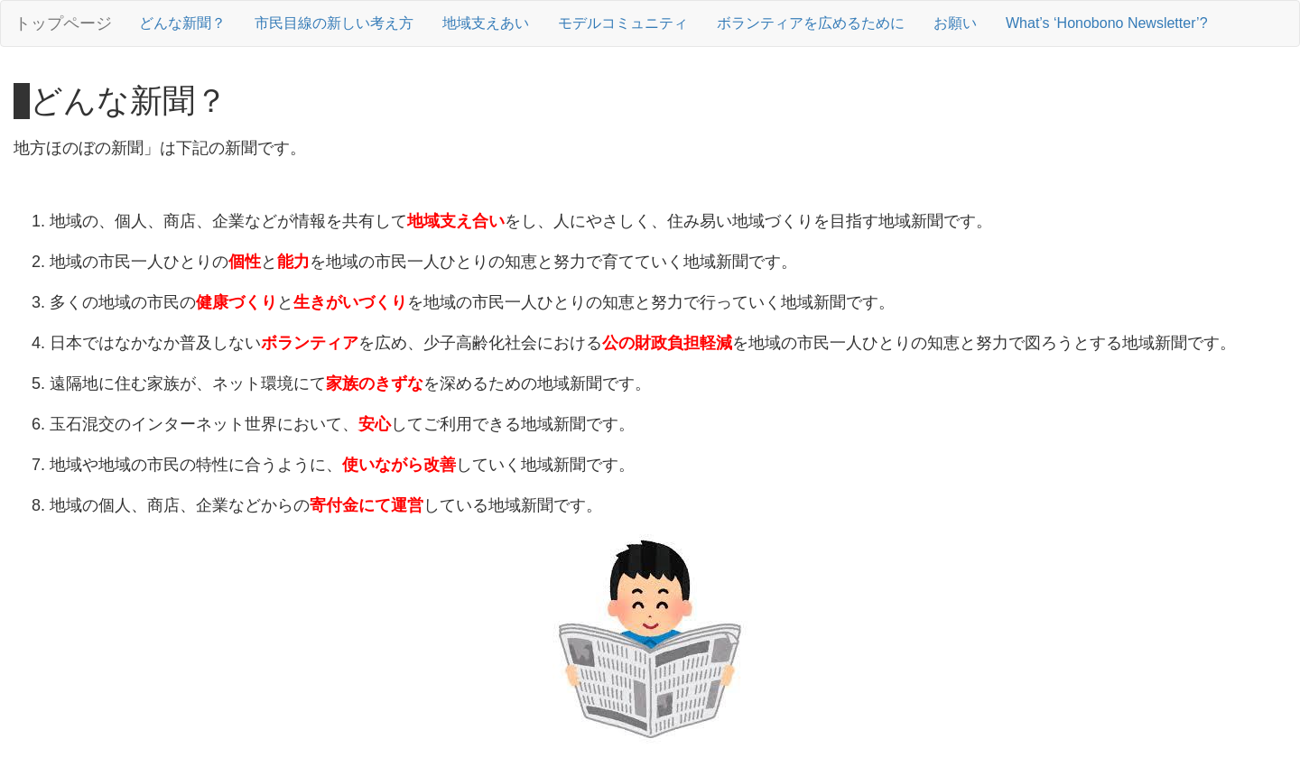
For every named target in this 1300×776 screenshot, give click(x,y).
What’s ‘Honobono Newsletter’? (1107, 23)
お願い (955, 23)
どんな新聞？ (182, 23)
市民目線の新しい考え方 (334, 23)
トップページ (63, 23)
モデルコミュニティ (623, 23)
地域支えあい (485, 23)
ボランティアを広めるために (811, 23)
